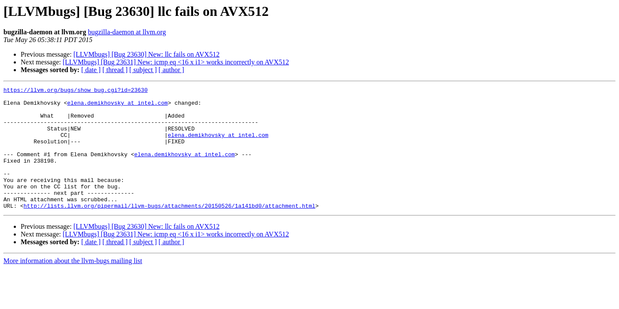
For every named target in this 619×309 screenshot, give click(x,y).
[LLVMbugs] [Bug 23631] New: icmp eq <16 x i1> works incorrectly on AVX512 (176, 62)
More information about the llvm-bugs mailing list (72, 285)
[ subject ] (143, 69)
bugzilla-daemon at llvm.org (126, 32)
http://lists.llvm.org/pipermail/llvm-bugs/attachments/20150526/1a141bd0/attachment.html (170, 230)
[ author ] (171, 69)
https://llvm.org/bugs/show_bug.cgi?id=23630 (75, 91)
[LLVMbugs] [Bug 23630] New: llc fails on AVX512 (147, 54)
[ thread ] (115, 69)
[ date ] (91, 69)
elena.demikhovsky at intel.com (117, 106)
